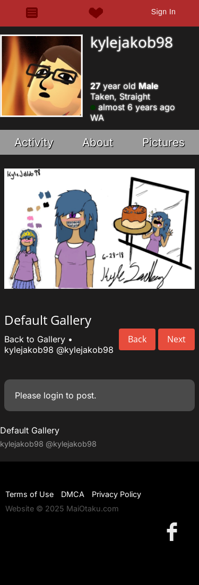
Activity (34, 142)
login (53, 395)
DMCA (72, 494)
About (97, 142)
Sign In (163, 11)
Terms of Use (29, 494)
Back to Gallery (34, 339)
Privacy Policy (116, 494)
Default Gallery (29, 430)
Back (137, 339)
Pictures (163, 142)
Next (176, 339)
